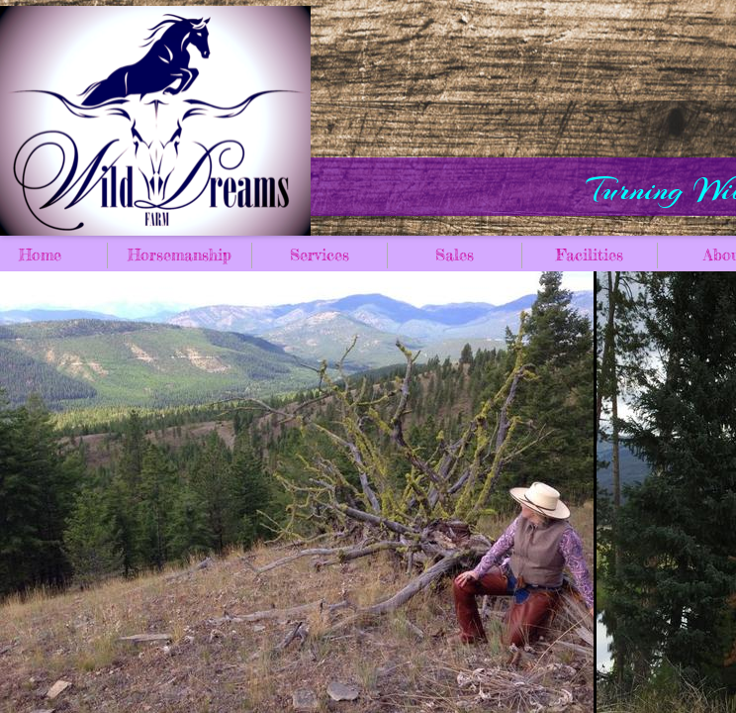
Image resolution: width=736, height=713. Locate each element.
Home (40, 254)
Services (319, 254)
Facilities (589, 254)
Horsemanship (179, 254)
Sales (454, 254)
